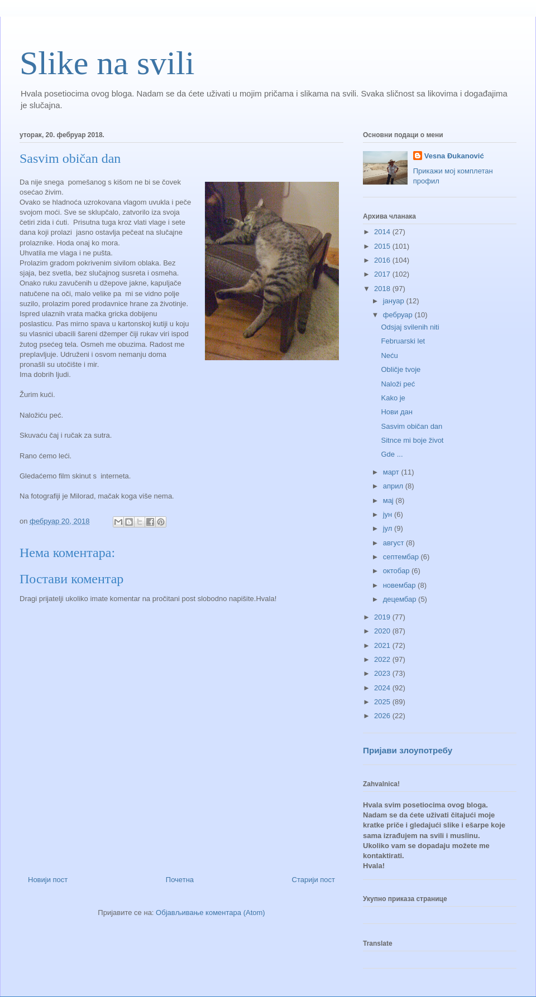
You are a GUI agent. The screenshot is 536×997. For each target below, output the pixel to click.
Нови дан (396, 412)
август (394, 543)
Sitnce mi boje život (412, 440)
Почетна (180, 879)
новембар (400, 585)
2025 (383, 702)
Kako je (393, 398)
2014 (383, 232)
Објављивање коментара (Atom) (210, 912)
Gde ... (392, 454)
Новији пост (48, 879)
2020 (383, 631)
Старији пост (313, 879)
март (392, 472)
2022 (383, 659)
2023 (383, 673)
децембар (400, 599)
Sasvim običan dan (411, 426)
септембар (402, 557)
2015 (383, 246)
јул (388, 528)
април (394, 486)
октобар (397, 571)
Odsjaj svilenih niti (410, 327)
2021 (383, 645)
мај (389, 500)
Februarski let (403, 341)
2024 (383, 688)
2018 (383, 288)
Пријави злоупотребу (407, 750)
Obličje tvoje (400, 369)
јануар (394, 301)
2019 (383, 617)
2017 (383, 274)
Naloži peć (398, 384)
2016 (383, 260)
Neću (389, 355)
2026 (383, 716)
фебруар (399, 315)
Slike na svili (107, 63)
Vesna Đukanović (454, 156)
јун (388, 514)
